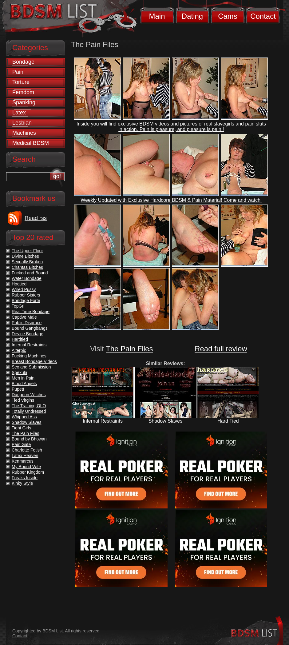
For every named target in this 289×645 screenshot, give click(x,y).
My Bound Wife (26, 466)
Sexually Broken (27, 261)
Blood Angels (24, 383)
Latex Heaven (25, 455)
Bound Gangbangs (30, 328)
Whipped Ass (24, 416)
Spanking (23, 102)
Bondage (23, 62)
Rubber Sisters (26, 295)
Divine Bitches (25, 256)
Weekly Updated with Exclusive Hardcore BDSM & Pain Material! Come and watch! (171, 200)
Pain (17, 72)
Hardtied (20, 339)
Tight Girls (21, 427)
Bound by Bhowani (30, 438)
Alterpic (19, 350)
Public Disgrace (27, 322)
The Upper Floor (27, 250)
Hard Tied (228, 421)
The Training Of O (29, 405)
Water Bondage (27, 278)
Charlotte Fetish (27, 450)
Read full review (221, 348)
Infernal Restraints (103, 421)
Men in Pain (23, 378)
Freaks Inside (25, 477)
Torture (21, 82)
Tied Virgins (23, 400)
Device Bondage (27, 333)
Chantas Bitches (27, 267)
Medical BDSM (30, 143)
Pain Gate (21, 444)
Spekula (19, 372)
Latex (19, 112)
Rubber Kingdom (28, 472)
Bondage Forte (26, 300)
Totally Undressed (29, 411)
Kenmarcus (23, 461)
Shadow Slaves (165, 421)
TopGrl (18, 306)
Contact (263, 16)
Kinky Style (22, 483)
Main (157, 16)
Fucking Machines (29, 355)
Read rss (36, 218)
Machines (24, 133)
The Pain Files (129, 348)
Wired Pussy (24, 289)
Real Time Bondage (30, 311)
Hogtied (19, 283)
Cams (227, 16)
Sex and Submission (31, 366)
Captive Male (24, 317)
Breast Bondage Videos (34, 361)
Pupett (18, 389)
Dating (192, 16)
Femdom (23, 92)
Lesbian (22, 123)
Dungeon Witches (29, 394)
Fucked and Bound (30, 272)
